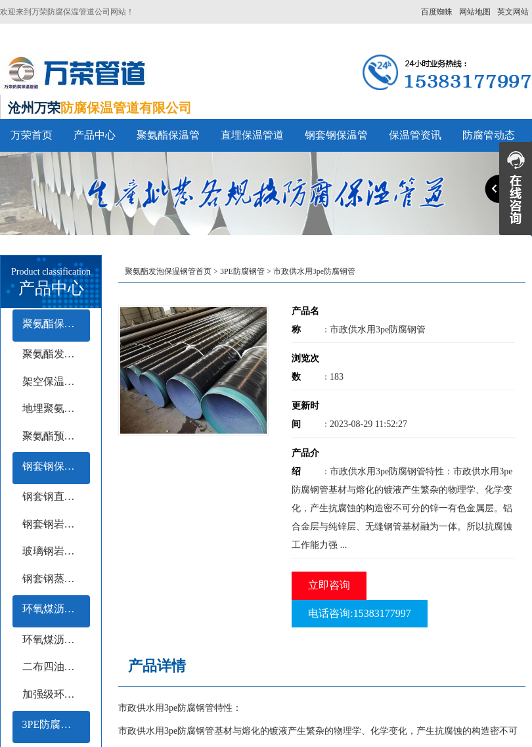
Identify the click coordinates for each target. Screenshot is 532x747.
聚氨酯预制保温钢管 (56, 435)
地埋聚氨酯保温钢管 (56, 408)
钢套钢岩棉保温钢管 (56, 524)
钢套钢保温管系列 (56, 466)
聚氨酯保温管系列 (56, 323)
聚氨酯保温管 (168, 135)
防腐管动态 (488, 135)
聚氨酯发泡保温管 (56, 353)
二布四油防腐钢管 (56, 666)
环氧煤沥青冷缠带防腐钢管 (56, 639)
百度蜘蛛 (437, 11)
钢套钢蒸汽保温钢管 (56, 578)
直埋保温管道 (252, 135)
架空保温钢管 (53, 381)
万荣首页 (32, 135)
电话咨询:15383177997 (359, 613)
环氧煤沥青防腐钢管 (56, 608)
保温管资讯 (415, 135)
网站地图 (475, 11)
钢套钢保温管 (336, 135)
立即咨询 (329, 585)
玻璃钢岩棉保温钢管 (56, 550)
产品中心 (95, 135)
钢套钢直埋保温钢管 (56, 496)
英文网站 (513, 11)
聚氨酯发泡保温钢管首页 (168, 271)
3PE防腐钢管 (52, 724)
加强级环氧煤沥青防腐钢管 (56, 694)
